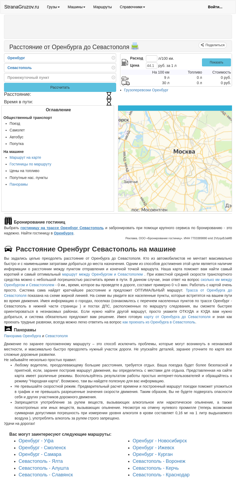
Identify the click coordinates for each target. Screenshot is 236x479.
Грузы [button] (53, 7)
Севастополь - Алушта (44, 468)
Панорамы (19, 184)
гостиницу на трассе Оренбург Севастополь (62, 228)
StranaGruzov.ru (21, 7)
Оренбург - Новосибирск (160, 440)
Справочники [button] (132, 7)
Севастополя (56, 336)
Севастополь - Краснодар (161, 474)
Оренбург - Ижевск (153, 447)
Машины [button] (76, 7)
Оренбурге (63, 233)
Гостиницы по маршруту (30, 164)
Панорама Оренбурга (22, 336)
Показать (216, 62)
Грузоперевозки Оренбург (146, 90)
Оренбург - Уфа (36, 440)
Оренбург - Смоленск (42, 447)
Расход (136, 58)
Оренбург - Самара (40, 454)
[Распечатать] (134, 48)
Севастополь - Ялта (41, 461)
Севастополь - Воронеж (159, 461)
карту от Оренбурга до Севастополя (177, 317)
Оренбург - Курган (153, 454)
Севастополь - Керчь (156, 468)
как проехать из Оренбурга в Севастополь (159, 322)
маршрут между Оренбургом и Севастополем (103, 274)
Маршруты (102, 7)
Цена (134, 65)
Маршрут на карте (25, 157)
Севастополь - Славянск (46, 474)
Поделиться (215, 45)
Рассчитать (60, 87)
